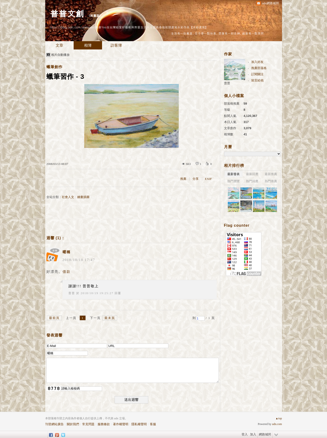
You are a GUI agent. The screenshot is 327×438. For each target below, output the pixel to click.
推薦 (183, 179)
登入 (245, 434)
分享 (196, 179)
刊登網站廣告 (54, 424)
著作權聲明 (120, 424)
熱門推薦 (271, 181)
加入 (253, 434)
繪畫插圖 (83, 197)
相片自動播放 (60, 55)
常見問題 (88, 424)
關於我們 (73, 424)
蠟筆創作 (54, 67)
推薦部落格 (259, 68)
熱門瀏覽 (233, 181)
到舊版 (94, 15)
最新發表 (233, 174)
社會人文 (68, 197)
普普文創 (67, 13)
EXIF (208, 179)
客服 (153, 424)
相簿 (88, 45)
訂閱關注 (257, 74)
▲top (278, 418)
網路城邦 (265, 434)
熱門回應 (252, 181)
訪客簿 (116, 45)
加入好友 (257, 62)
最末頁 (109, 318)
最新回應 (252, 174)
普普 (71, 293)
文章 (59, 45)
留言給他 (257, 80)
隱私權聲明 (139, 424)
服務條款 (104, 424)
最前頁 (54, 318)
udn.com (277, 424)
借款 (67, 272)
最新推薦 (271, 174)
